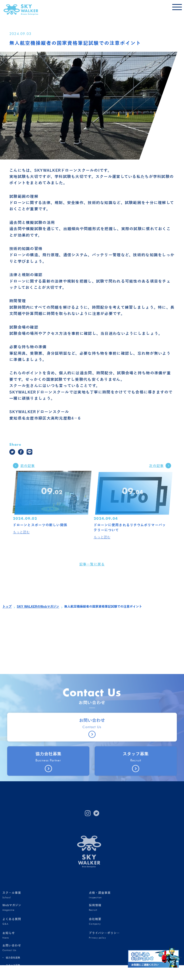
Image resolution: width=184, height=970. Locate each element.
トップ (7, 606)
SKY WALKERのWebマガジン (38, 606)
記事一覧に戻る (92, 570)
